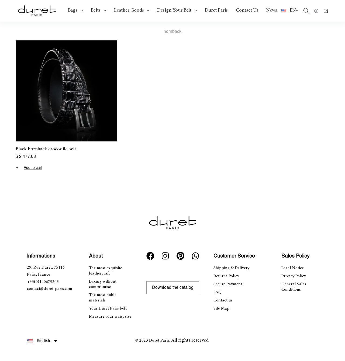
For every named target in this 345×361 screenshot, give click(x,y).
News (271, 10)
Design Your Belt (178, 11)
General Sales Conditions (293, 287)
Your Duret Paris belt (108, 308)
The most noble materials (102, 298)
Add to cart (33, 168)
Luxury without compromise (102, 284)
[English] (289, 11)
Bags (76, 11)
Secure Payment (227, 284)
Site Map (221, 308)
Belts (99, 11)
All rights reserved (190, 340)
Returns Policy (226, 276)
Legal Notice (292, 268)
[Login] (316, 11)
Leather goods (132, 11)
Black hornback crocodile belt (46, 149)
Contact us (247, 10)
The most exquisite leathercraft (105, 271)
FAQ (217, 292)
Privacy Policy (293, 276)
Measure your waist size (110, 316)
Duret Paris (216, 10)
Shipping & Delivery (231, 268)
